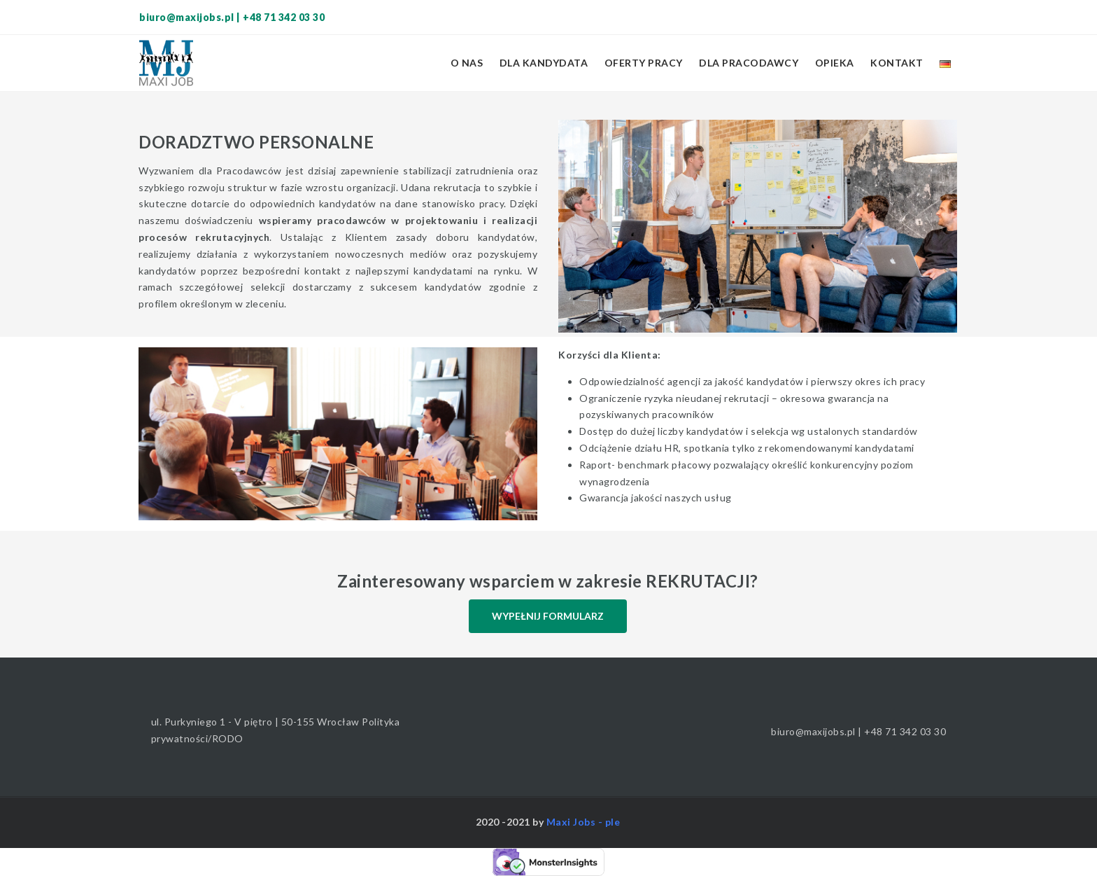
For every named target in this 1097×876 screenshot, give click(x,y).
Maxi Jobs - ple (583, 822)
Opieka (834, 63)
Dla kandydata (544, 63)
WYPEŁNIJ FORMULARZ (548, 616)
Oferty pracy (643, 63)
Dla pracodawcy (748, 63)
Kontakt (896, 63)
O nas (467, 63)
